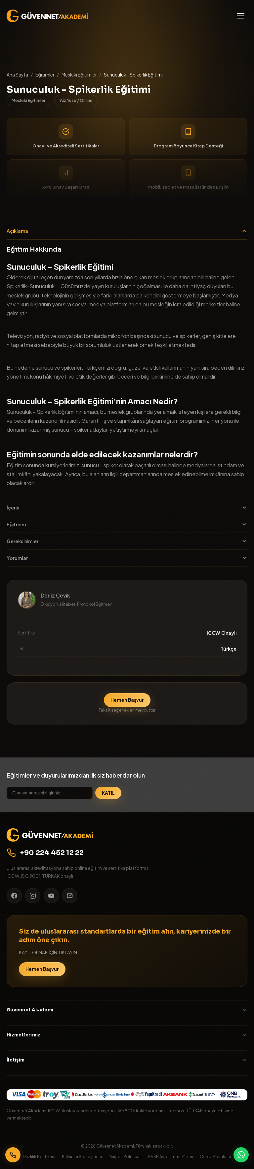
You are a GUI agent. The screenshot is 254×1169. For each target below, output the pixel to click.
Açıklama (127, 231)
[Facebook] (14, 895)
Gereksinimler (127, 541)
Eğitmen (127, 524)
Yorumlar (127, 558)
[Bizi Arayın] (13, 1154)
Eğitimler (44, 74)
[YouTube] (51, 895)
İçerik (127, 507)
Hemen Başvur (127, 700)
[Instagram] (32, 895)
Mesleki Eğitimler (79, 74)
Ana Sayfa (17, 74)
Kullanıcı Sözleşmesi (82, 1156)
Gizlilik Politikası (39, 1156)
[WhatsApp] (241, 1154)
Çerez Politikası (215, 1156)
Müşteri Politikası (125, 1156)
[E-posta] (69, 895)
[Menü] (240, 15)
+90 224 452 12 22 (45, 852)
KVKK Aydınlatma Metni (170, 1156)
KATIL (108, 793)
